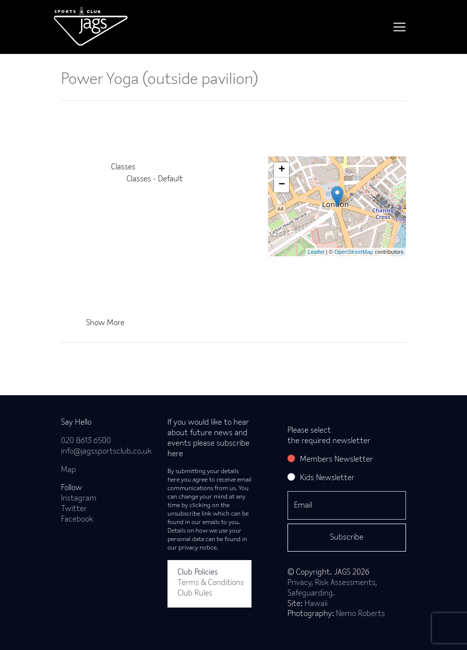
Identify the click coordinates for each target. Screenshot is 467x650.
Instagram (78, 499)
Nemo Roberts (360, 614)
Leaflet (316, 252)
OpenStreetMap (354, 252)
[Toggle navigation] (400, 27)
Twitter (74, 509)
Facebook (77, 520)
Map (68, 470)
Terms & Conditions (211, 583)
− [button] (281, 184)
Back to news (100, 359)
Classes (123, 167)
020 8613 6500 (86, 441)
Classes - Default (154, 179)
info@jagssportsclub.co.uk (106, 452)
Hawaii (316, 604)
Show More (105, 323)
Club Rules (195, 594)
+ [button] (281, 169)
